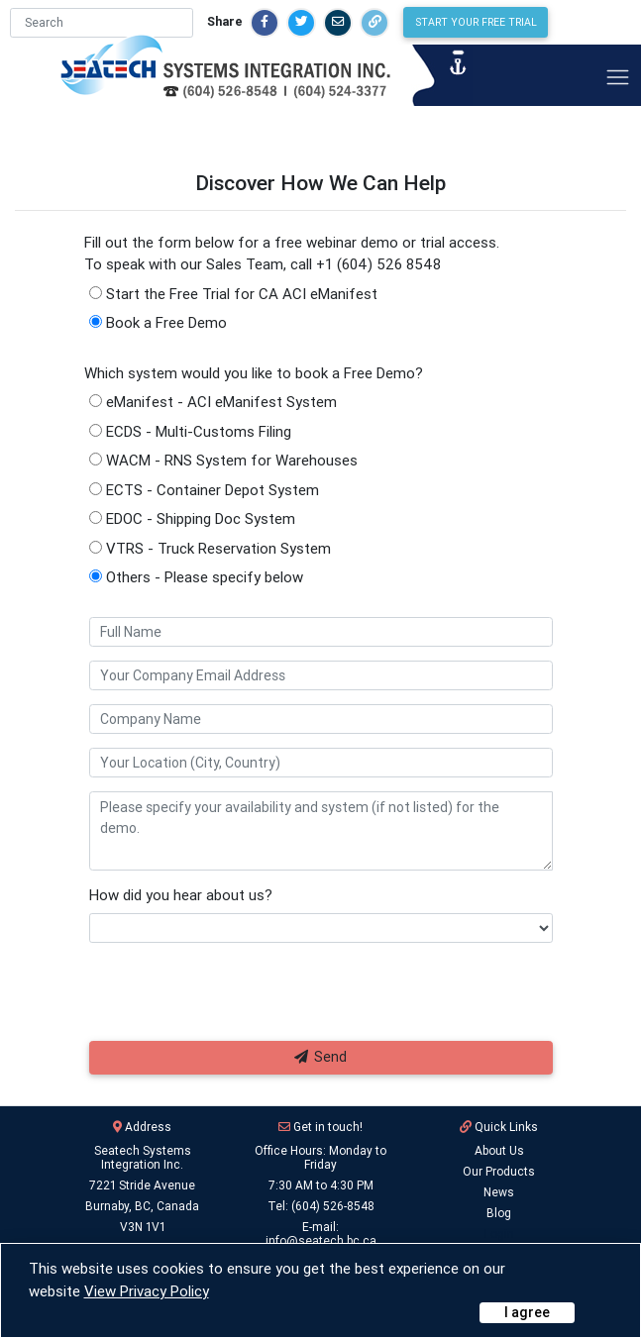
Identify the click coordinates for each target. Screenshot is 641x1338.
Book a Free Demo (158, 322)
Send (321, 1057)
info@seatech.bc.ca (321, 1240)
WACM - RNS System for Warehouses (223, 460)
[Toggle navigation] (617, 76)
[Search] (171, 23)
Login (499, 1233)
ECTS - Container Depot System (204, 489)
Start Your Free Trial (545, 22)
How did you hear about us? (180, 894)
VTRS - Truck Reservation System (210, 548)
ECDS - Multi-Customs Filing (190, 431)
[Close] (527, 1312)
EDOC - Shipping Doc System (192, 518)
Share (294, 21)
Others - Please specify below (196, 576)
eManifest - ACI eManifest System (213, 401)
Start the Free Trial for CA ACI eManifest (233, 293)
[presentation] (225, 998)
